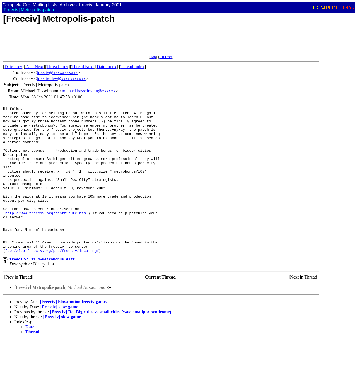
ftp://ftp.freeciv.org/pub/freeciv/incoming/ (52, 279)
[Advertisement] (104, 42)
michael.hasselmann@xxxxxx (88, 90)
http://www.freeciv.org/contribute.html (46, 234)
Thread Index (132, 66)
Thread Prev (57, 66)
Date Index (107, 66)
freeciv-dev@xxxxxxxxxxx (61, 78)
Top (153, 57)
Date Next (34, 66)
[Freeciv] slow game (59, 336)
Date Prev (13, 66)
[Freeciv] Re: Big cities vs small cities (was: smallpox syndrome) (110, 341)
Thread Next (82, 66)
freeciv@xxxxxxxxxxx (57, 72)
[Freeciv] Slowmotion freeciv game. (73, 331)
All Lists (165, 57)
